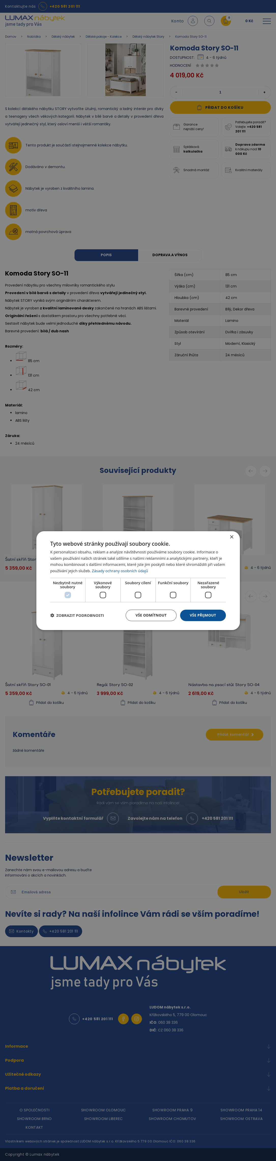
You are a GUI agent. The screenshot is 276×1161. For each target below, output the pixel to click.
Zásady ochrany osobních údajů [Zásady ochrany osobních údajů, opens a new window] (120, 570)
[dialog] (138, 580)
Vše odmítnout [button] (151, 615)
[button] (77, 615)
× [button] (232, 537)
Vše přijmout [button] (203, 615)
